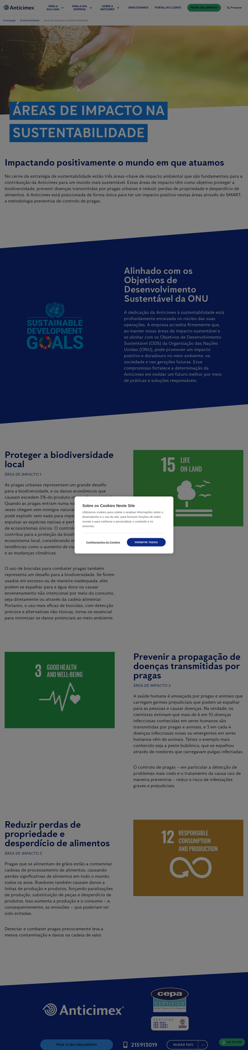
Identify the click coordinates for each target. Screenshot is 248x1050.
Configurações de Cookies (103, 542)
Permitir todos (146, 542)
